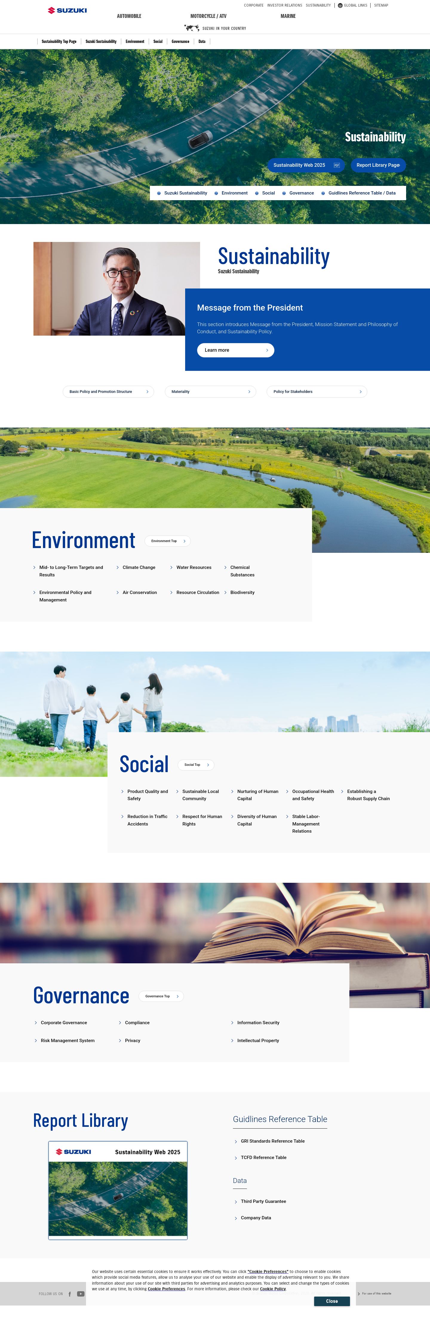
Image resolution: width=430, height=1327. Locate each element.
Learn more (217, 353)
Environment (135, 41)
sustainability (318, 5)
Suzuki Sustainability (101, 41)
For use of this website (376, 1315)
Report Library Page (368, 165)
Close (332, 1301)
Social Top (194, 777)
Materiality (184, 395)
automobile (129, 16)
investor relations (284, 5)
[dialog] (221, 1287)
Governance (180, 41)
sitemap (381, 5)
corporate (254, 5)
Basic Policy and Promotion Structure (99, 398)
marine (288, 16)
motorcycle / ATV (209, 16)
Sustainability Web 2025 (284, 165)
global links (352, 5)
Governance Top (160, 1018)
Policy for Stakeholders (299, 395)
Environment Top (167, 552)
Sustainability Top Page (59, 41)
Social (157, 41)
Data (202, 41)
